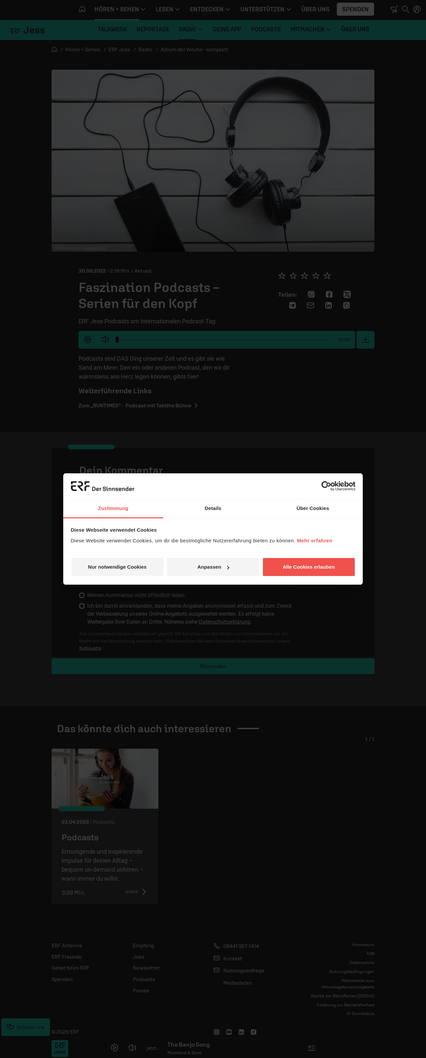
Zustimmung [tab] (113, 508)
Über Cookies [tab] (313, 508)
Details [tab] (213, 508)
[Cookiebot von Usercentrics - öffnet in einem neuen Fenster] (326, 486)
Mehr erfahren (314, 540)
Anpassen (213, 567)
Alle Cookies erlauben (309, 567)
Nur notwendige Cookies (117, 567)
